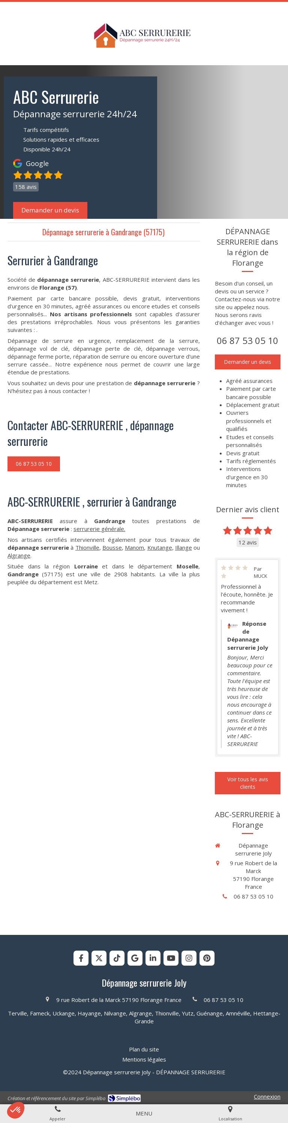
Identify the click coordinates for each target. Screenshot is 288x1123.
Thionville (87, 547)
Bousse (112, 547)
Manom (134, 547)
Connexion (267, 1096)
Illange (183, 547)
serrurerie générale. (99, 528)
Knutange (159, 547)
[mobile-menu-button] (144, 1113)
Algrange (19, 555)
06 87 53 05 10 (247, 340)
